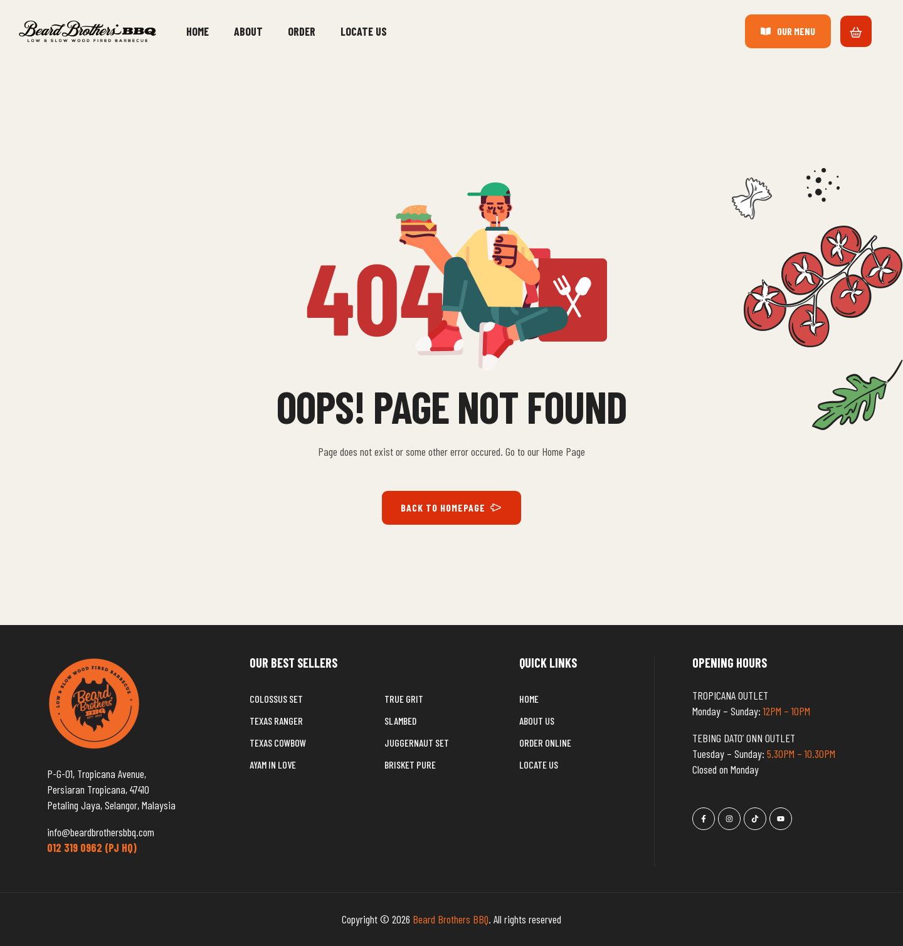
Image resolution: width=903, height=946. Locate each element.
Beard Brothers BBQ (450, 919)
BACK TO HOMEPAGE (451, 508)
